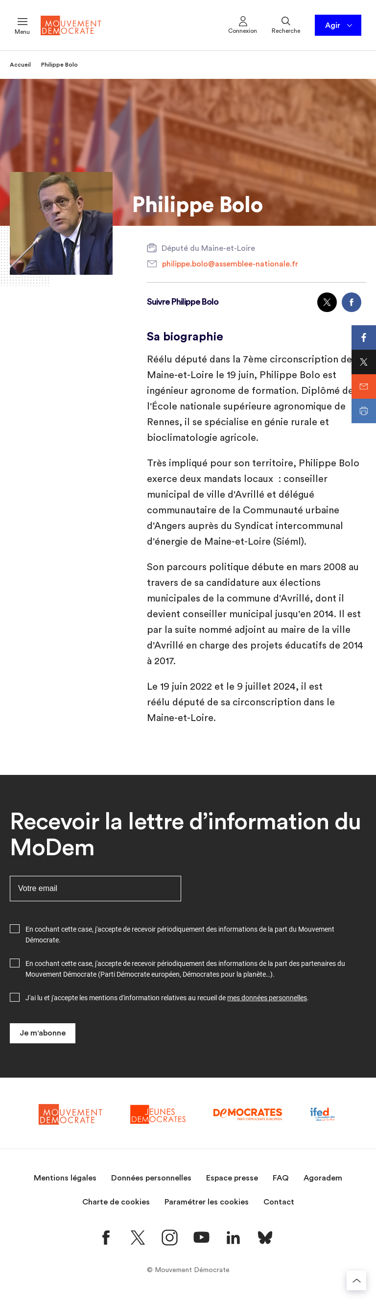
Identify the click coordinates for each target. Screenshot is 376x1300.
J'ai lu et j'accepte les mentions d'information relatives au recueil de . (167, 998)
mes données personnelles (267, 998)
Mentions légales (65, 1178)
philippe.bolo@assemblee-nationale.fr (230, 264)
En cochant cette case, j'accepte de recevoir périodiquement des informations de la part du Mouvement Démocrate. (179, 934)
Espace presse (232, 1178)
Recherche (286, 24)
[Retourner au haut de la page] (356, 1280)
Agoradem (323, 1178)
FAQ (281, 1178)
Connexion (242, 24)
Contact (278, 1202)
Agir (339, 25)
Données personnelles (151, 1178)
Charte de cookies (116, 1202)
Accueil (20, 65)
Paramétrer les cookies (206, 1202)
